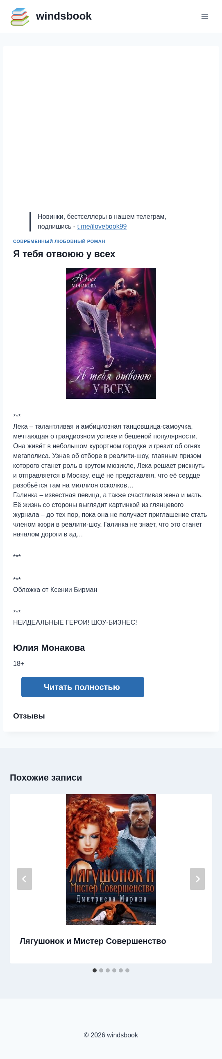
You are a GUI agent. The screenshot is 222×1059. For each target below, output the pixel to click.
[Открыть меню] (204, 16)
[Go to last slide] (24, 879)
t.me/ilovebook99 (102, 226)
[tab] (95, 970)
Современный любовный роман (59, 241)
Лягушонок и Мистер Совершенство (93, 941)
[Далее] (197, 879)
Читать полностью (82, 687)
